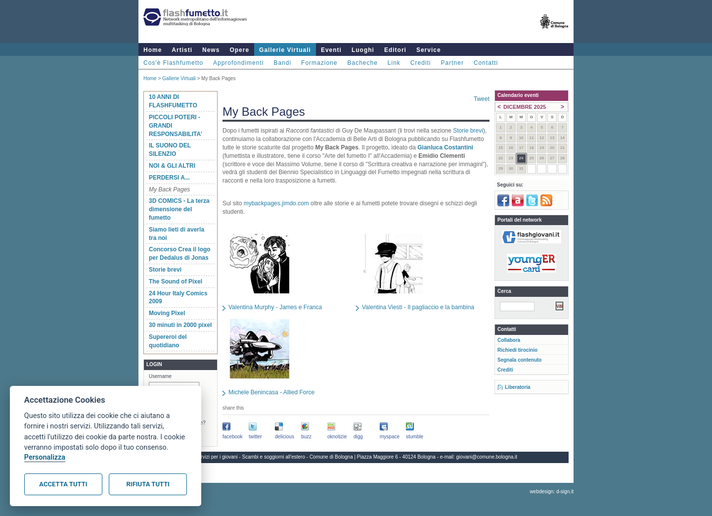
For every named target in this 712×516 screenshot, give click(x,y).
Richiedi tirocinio (517, 350)
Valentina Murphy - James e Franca (275, 307)
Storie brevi (165, 269)
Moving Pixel (167, 313)
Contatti (486, 62)
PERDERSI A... (169, 177)
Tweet (482, 98)
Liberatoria (518, 387)
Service (428, 50)
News (211, 50)
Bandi (282, 62)
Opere (239, 50)
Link (394, 62)
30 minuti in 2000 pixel (180, 325)
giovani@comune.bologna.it (487, 457)
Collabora (508, 340)
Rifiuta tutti (148, 484)
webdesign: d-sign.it (552, 491)
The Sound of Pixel (175, 281)
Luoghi (363, 50)
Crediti (420, 62)
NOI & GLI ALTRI (172, 165)
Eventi (331, 50)
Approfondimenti (238, 62)
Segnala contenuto (519, 360)
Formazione (319, 62)
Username (160, 376)
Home (152, 50)
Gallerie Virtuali (285, 50)
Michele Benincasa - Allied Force (271, 392)
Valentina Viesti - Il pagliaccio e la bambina (418, 307)
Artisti (182, 50)
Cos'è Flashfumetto (173, 62)
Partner (452, 62)
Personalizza (44, 457)
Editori (395, 50)
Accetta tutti (63, 484)
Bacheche (362, 62)
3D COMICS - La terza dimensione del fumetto (179, 209)
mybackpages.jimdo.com (276, 203)
